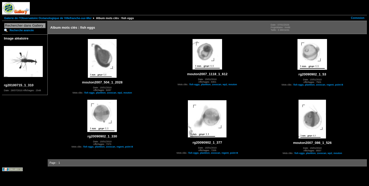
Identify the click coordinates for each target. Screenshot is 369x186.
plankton (101, 92)
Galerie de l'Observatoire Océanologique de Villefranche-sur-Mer (47, 18)
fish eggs (89, 92)
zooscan (111, 92)
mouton (127, 92)
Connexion (357, 18)
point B (339, 84)
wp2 (120, 92)
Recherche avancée (22, 30)
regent (330, 84)
